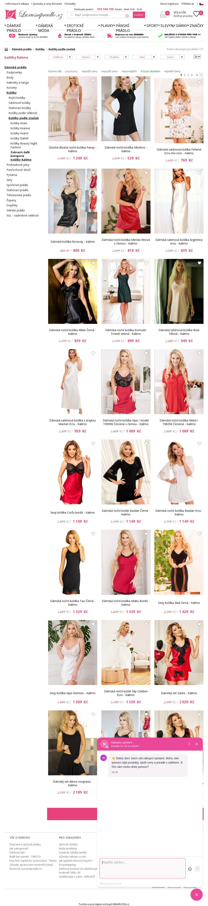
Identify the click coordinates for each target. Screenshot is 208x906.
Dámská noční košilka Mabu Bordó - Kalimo (126, 603)
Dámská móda (45, 28)
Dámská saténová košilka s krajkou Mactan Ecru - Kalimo (72, 422)
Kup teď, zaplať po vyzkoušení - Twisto (33, 860)
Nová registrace (169, 3)
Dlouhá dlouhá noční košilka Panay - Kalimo (72, 149)
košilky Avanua (20, 128)
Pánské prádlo (123, 28)
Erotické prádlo (75, 28)
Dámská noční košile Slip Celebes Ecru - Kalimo (126, 693)
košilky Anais (19, 123)
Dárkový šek (17, 852)
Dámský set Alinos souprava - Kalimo (72, 783)
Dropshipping (67, 864)
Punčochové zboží (18, 170)
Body (9, 77)
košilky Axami (19, 133)
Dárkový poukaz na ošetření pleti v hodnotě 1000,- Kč (80, 870)
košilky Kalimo (21, 160)
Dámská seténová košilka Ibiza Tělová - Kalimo (179, 332)
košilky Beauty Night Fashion (24, 145)
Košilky (11, 93)
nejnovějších (129, 71)
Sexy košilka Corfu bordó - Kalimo (72, 512)
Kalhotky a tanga (17, 82)
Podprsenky (14, 72)
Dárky (181, 25)
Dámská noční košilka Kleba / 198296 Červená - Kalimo (179, 422)
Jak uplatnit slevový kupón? (75, 860)
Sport (152, 25)
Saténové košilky (19, 103)
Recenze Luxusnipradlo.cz (26, 868)
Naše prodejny (68, 848)
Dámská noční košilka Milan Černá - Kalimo (72, 332)
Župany (11, 200)
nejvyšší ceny (109, 71)
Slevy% (167, 25)
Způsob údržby (68, 844)
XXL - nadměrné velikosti (22, 215)
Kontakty (71, 3)
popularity (71, 71)
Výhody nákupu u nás (72, 856)
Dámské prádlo (14, 28)
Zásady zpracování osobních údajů (31, 864)
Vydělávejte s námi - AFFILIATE (77, 876)
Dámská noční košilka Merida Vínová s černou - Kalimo (126, 241)
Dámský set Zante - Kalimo (179, 693)
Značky (197, 25)
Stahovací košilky (20, 108)
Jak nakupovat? (19, 848)
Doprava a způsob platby (25, 844)
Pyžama (11, 175)
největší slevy (172, 71)
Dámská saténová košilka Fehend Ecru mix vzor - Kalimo (179, 151)
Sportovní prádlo (17, 185)
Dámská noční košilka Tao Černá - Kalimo (72, 603)
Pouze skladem (150, 71)
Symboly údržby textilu (73, 852)
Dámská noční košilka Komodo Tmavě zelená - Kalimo (125, 332)
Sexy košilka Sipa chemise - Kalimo (72, 693)
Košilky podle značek (24, 118)
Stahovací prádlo (17, 190)
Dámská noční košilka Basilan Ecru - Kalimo (179, 512)
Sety (9, 180)
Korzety (11, 87)
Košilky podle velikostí (23, 113)
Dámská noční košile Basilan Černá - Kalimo (126, 512)
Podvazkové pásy (17, 165)
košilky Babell (19, 138)
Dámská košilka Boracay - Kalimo (73, 241)
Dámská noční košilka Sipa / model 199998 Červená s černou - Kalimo (126, 422)
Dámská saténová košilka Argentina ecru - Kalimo (179, 241)
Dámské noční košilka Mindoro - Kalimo (126, 149)
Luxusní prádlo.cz (33, 14)
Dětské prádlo (15, 210)
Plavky (107, 25)
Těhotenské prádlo (18, 195)
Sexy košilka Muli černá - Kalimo (179, 603)
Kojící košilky (17, 98)
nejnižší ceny (89, 71)
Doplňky (11, 205)
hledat (139, 15)
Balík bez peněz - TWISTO (25, 856)
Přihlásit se (188, 3)
